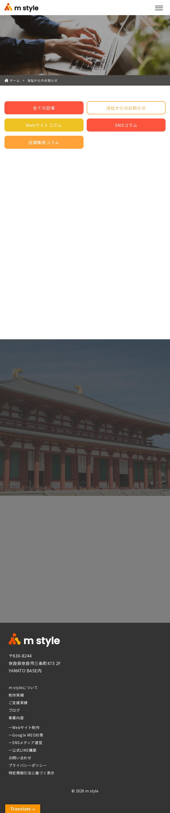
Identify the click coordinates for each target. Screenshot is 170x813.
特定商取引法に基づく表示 (32, 772)
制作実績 (16, 695)
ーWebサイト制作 (24, 727)
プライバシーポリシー (28, 765)
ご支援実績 (18, 702)
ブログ (14, 710)
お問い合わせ (20, 757)
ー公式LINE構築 (23, 750)
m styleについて (23, 687)
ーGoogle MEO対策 (26, 735)
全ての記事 (44, 108)
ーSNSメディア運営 (26, 742)
